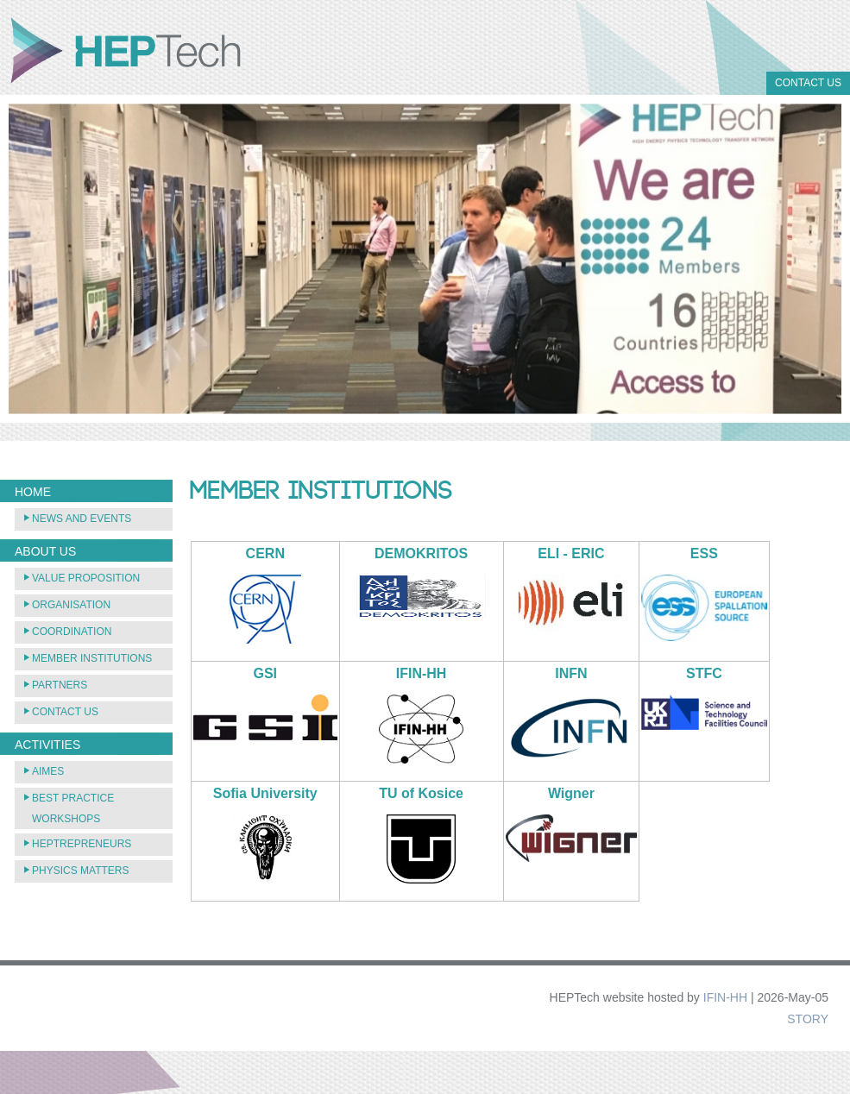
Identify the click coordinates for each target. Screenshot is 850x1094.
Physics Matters (80, 871)
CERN (265, 553)
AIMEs (48, 771)
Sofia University (265, 793)
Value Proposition (86, 578)
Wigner (571, 793)
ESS (704, 553)
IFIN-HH (421, 673)
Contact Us (808, 83)
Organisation (71, 605)
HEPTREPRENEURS (81, 844)
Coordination (71, 632)
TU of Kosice (421, 793)
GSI (266, 673)
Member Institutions (92, 658)
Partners (59, 685)
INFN (571, 673)
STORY (807, 1019)
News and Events (81, 518)
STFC (704, 673)
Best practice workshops (73, 808)
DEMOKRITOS (421, 553)
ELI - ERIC (571, 553)
